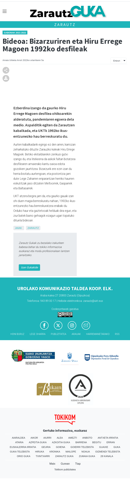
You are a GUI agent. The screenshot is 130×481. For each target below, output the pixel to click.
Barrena (81, 442)
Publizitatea (58, 334)
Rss (117, 334)
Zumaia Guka (87, 456)
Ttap (78, 463)
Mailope (71, 451)
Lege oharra (37, 334)
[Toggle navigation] (4, 11)
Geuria (46, 447)
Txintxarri (43, 456)
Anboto (87, 437)
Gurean (65, 463)
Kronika (55, 451)
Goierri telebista (82, 447)
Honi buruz (17, 334)
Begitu (96, 442)
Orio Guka (23, 456)
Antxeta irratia (108, 437)
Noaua (85, 451)
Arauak (76, 334)
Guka (116, 447)
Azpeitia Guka (38, 442)
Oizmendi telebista (107, 451)
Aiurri (47, 437)
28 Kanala (106, 456)
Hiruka (39, 451)
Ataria (19, 442)
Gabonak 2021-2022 (15, 32)
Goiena (60, 447)
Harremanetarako (98, 334)
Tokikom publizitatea (65, 469)
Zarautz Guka (64, 456)
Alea (60, 437)
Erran (111, 442)
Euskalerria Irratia (23, 447)
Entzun (116, 60)
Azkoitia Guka (61, 442)
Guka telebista (20, 451)
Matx (52, 463)
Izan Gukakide (29, 267)
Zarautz (65, 24)
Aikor (34, 437)
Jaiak (18, 228)
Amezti (72, 437)
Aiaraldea (18, 437)
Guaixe (103, 447)
